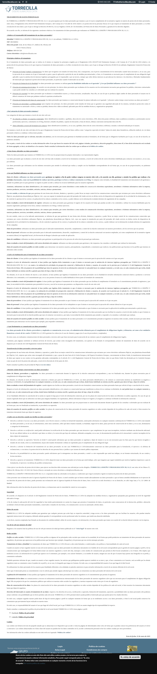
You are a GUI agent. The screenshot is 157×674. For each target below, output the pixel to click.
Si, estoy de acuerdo (130, 657)
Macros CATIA (66, 10)
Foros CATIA (135, 10)
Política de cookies (97, 646)
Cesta (152, 2)
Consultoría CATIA (84, 10)
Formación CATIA (102, 10)
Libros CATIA (119, 10)
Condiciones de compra (97, 650)
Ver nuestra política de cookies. (34, 663)
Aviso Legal (60, 650)
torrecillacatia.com (10, 2)
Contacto (149, 11)
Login (142, 2)
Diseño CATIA (52, 10)
